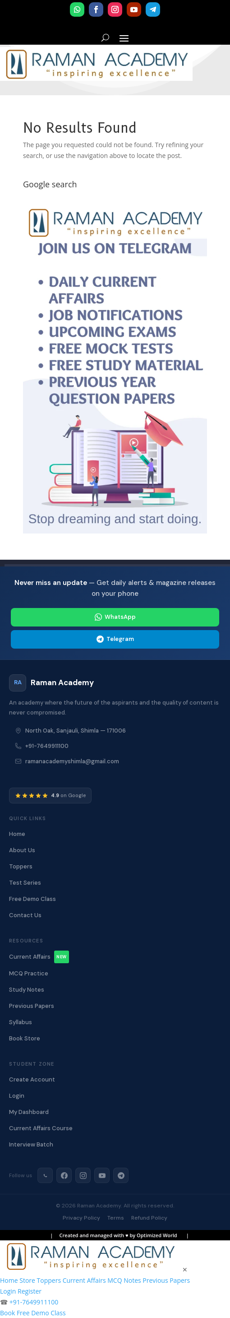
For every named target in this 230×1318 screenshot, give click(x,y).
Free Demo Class (32, 899)
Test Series (25, 882)
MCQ (114, 1280)
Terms (115, 1217)
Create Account (32, 1079)
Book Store (24, 1038)
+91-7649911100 (47, 746)
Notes (132, 1280)
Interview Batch (31, 1144)
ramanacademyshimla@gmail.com (72, 761)
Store (27, 1280)
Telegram (115, 639)
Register (29, 1291)
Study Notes (26, 989)
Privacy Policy (81, 1217)
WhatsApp (115, 617)
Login (16, 1096)
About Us (22, 850)
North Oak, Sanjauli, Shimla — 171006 (75, 730)
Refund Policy (149, 1217)
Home (17, 834)
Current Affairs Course (41, 1128)
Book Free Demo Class (33, 1313)
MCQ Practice (28, 973)
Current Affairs (39, 957)
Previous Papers (31, 1006)
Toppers (20, 866)
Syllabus (20, 1022)
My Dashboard (29, 1112)
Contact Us (25, 915)
